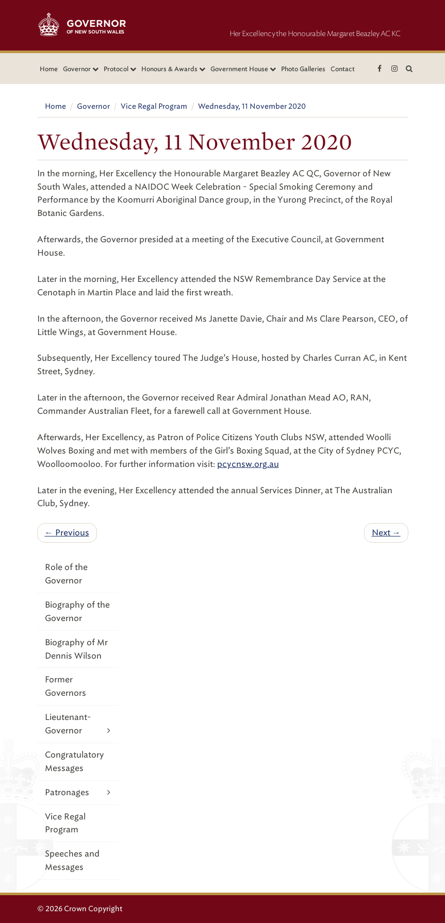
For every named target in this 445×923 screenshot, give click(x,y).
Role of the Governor (66, 573)
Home (49, 69)
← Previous (67, 533)
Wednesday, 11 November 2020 (252, 106)
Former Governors (65, 686)
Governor (93, 106)
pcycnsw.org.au (248, 464)
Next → (386, 533)
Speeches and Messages (72, 860)
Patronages (78, 792)
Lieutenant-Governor (78, 724)
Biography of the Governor (77, 611)
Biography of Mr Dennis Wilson (76, 649)
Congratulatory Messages (74, 761)
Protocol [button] (120, 69)
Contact (343, 69)
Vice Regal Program (154, 106)
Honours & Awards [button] (173, 69)
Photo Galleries (303, 69)
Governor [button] (80, 69)
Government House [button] (243, 69)
